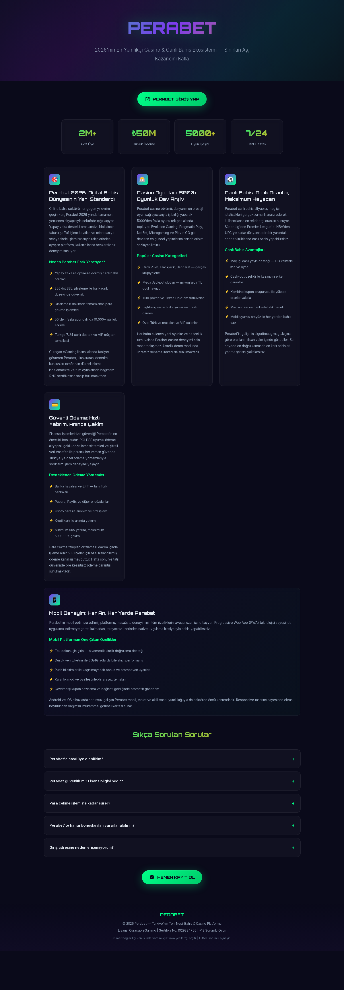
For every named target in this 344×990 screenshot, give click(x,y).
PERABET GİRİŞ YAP (172, 100)
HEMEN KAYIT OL (172, 915)
